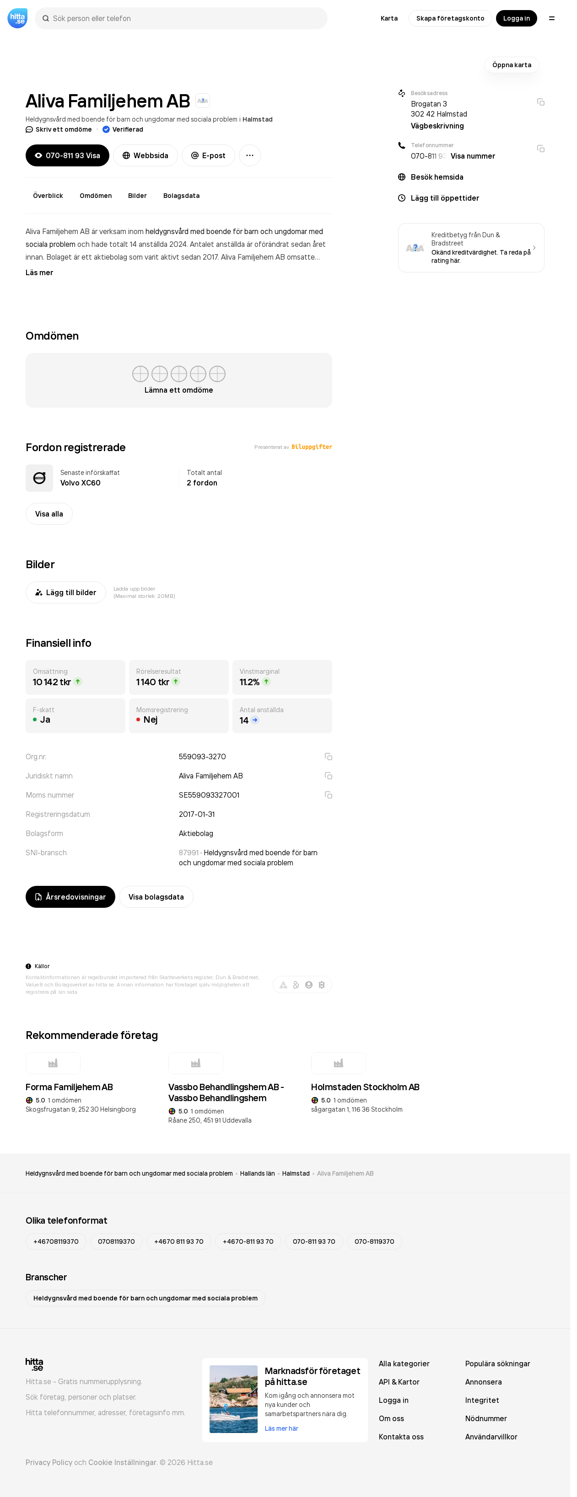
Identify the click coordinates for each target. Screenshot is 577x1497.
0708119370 (116, 1241)
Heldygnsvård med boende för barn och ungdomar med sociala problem (131, 119)
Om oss (391, 1418)
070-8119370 (374, 1241)
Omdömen (96, 196)
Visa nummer (473, 155)
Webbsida (145, 155)
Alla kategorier (404, 1363)
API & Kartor (399, 1381)
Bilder (137, 196)
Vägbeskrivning (437, 125)
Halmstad (258, 119)
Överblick (48, 196)
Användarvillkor (491, 1436)
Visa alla (49, 513)
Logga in (516, 18)
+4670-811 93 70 (248, 1241)
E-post (208, 155)
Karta (389, 18)
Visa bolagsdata (156, 896)
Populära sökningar (497, 1363)
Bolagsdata (181, 196)
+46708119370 (56, 1241)
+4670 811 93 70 (179, 1241)
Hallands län (257, 1173)
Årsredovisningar (70, 896)
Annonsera (483, 1381)
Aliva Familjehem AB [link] (345, 1173)
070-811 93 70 (314, 1241)
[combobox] (185, 18)
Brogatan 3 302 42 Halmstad (439, 108)
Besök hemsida (437, 176)
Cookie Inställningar (122, 1462)
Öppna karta (511, 65)
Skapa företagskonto (450, 18)
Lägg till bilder (66, 592)
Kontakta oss (401, 1436)
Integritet (482, 1400)
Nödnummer (486, 1418)
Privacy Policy (49, 1462)
